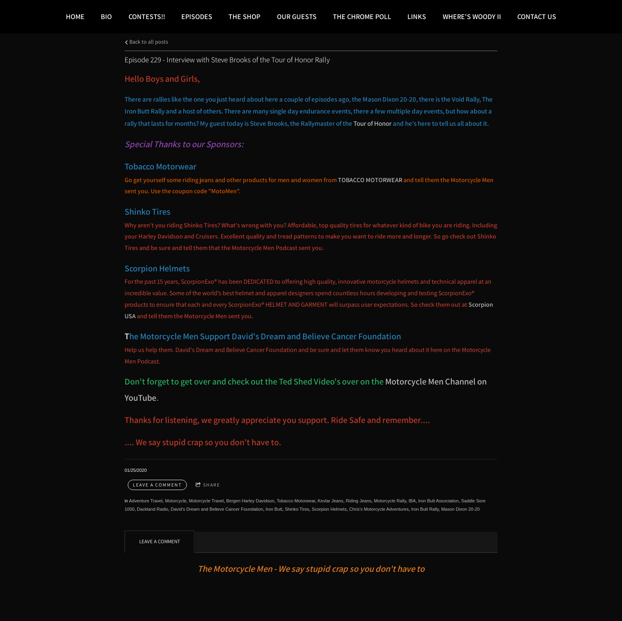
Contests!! (147, 16)
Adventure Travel (146, 500)
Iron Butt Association (438, 500)
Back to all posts (146, 41)
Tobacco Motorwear (295, 500)
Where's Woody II (472, 16)
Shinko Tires (297, 509)
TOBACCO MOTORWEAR (370, 180)
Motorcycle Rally (390, 500)
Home (75, 16)
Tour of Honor (372, 123)
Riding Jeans (359, 500)
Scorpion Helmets (329, 509)
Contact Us (536, 16)
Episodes (196, 16)
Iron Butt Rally (425, 509)
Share (208, 485)
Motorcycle (175, 500)
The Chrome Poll (362, 16)
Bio (106, 16)
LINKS (416, 16)
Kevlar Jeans (331, 500)
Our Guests (297, 16)
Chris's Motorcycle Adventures (379, 509)
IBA (412, 500)
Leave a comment (157, 485)
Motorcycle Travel (206, 500)
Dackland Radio (152, 509)
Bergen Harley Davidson (250, 500)
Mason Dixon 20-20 (460, 509)
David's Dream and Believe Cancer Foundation (217, 509)
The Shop (244, 16)
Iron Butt (273, 509)
